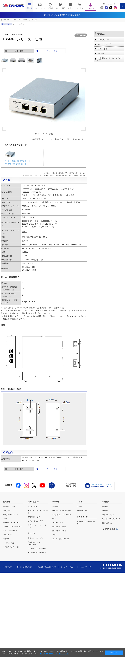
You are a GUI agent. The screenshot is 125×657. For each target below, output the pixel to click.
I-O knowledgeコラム (114, 4)
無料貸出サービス (34, 517)
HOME (5, 20)
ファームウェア (57, 522)
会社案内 (105, 507)
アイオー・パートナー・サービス (38, 526)
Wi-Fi (5, 519)
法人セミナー (32, 507)
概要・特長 (19, 51)
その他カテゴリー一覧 (10, 547)
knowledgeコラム (83, 511)
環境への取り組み (108, 515)
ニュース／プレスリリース (111, 519)
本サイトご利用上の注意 (24, 567)
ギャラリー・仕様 (50, 51)
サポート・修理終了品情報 (61, 511)
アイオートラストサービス (37, 553)
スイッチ (100, 53)
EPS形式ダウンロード (17, 164)
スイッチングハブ (18, 24)
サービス (31, 533)
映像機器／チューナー (10, 522)
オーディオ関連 (8, 543)
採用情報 (105, 511)
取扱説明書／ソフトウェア (61, 515)
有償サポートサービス (35, 538)
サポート (56, 502)
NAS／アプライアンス (11, 515)
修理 (53, 535)
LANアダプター (103, 40)
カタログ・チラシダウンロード (38, 512)
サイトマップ (7, 567)
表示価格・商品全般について (47, 567)
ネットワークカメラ (10, 531)
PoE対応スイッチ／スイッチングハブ (109, 59)
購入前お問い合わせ (59, 527)
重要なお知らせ (107, 523)
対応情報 (55, 507)
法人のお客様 (33, 502)
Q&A (54, 519)
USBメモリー (7, 535)
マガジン (80, 507)
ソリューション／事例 (35, 521)
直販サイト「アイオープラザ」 (86, 523)
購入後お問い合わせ (59, 531)
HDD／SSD (7, 511)
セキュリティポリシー (87, 567)
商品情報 (6, 502)
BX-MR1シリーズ (15, 20)
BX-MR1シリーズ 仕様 (29, 20)
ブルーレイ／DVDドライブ (12, 527)
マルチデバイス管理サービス (38, 548)
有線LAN (101, 34)
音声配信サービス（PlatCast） (34, 543)
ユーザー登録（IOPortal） (61, 539)
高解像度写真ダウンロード (19, 161)
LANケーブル (102, 49)
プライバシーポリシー (68, 567)
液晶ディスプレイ (9, 507)
